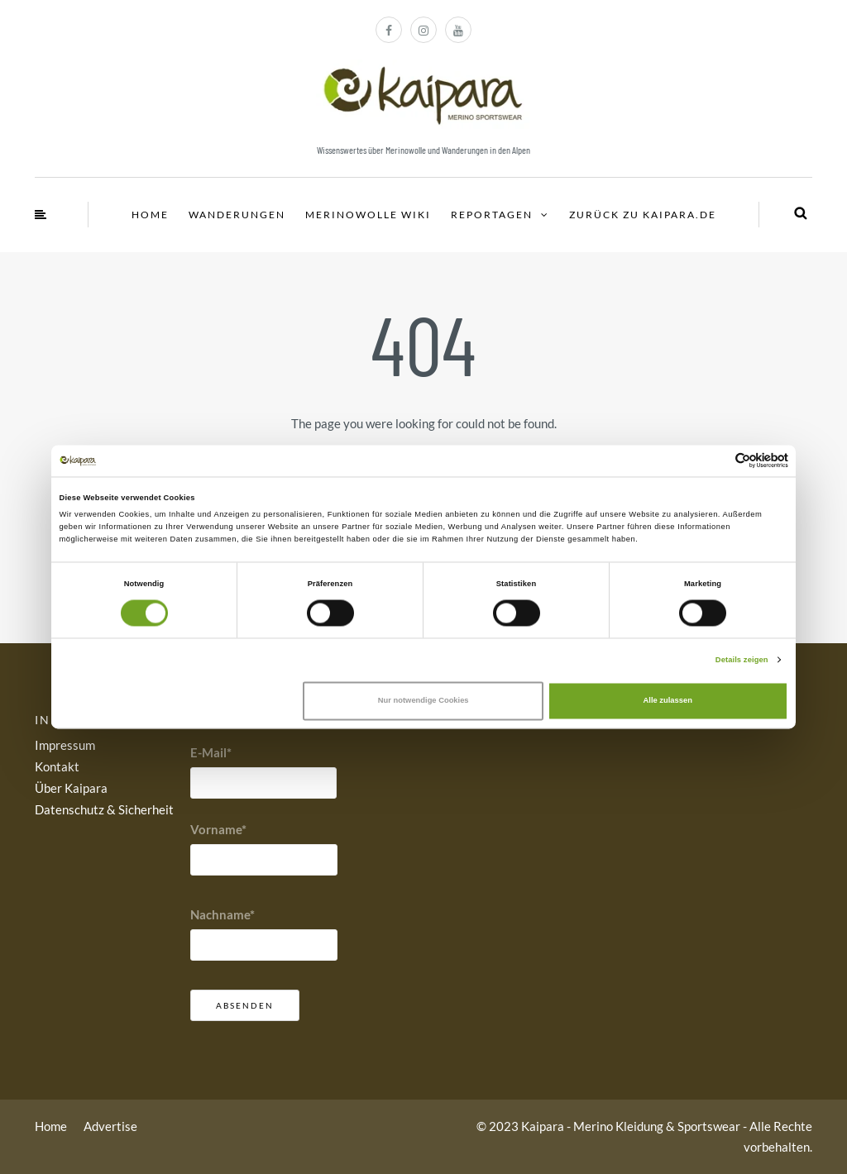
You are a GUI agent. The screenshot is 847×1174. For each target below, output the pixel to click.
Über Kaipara (71, 787)
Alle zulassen (668, 701)
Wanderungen (237, 214)
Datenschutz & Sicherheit (104, 809)
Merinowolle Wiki (368, 214)
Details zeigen (741, 660)
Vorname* (218, 829)
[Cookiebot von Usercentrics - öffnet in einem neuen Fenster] (716, 461)
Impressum (65, 744)
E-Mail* (211, 752)
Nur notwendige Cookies (423, 701)
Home (150, 214)
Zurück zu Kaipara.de (642, 214)
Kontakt (57, 766)
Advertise (110, 1126)
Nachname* (222, 914)
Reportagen (492, 214)
